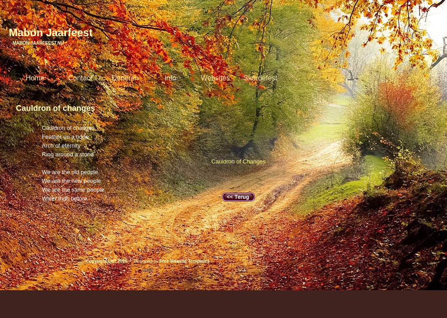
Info (170, 78)
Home (35, 78)
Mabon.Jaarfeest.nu (36, 43)
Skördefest (260, 78)
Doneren (125, 78)
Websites (215, 78)
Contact (80, 78)
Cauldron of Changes (239, 161)
